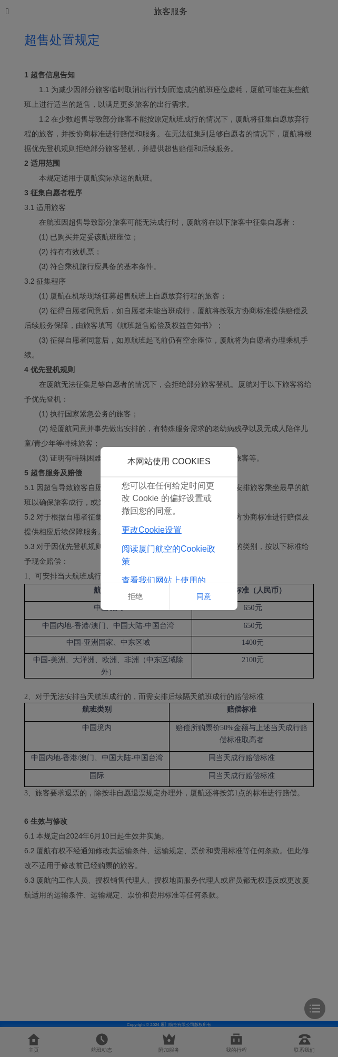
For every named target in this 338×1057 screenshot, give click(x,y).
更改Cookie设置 (152, 529)
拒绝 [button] (135, 596)
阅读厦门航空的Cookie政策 (168, 555)
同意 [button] (203, 596)
